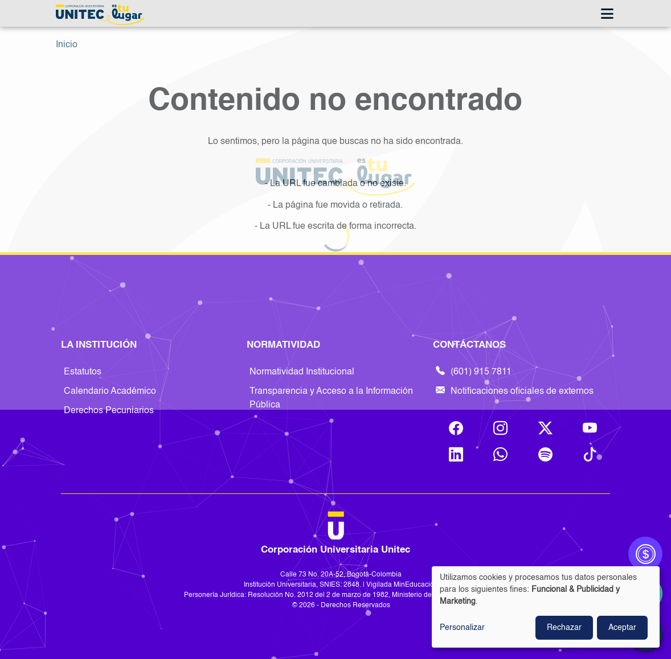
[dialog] (546, 607)
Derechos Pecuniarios (109, 410)
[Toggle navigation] (606, 15)
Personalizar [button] (462, 628)
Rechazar (564, 628)
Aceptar (622, 628)
